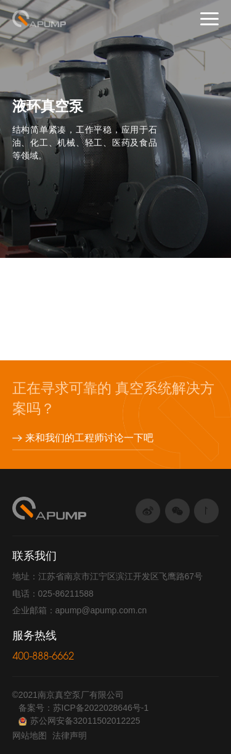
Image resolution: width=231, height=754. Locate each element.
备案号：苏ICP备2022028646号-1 (83, 708)
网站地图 (29, 735)
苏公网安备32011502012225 (79, 721)
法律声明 (69, 735)
